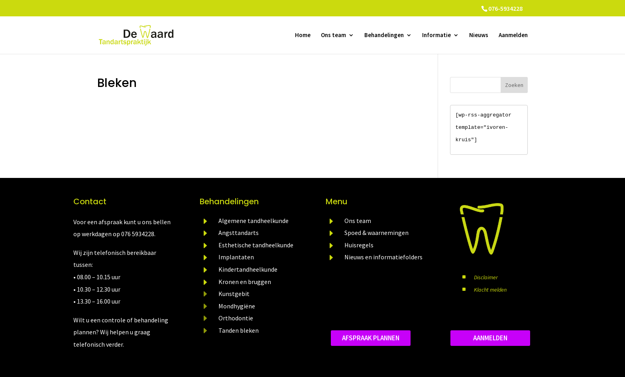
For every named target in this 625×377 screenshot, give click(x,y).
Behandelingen (384, 35)
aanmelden (490, 338)
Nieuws (478, 35)
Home (303, 35)
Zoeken (514, 85)
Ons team (333, 35)
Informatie (436, 35)
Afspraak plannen (370, 338)
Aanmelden (513, 35)
